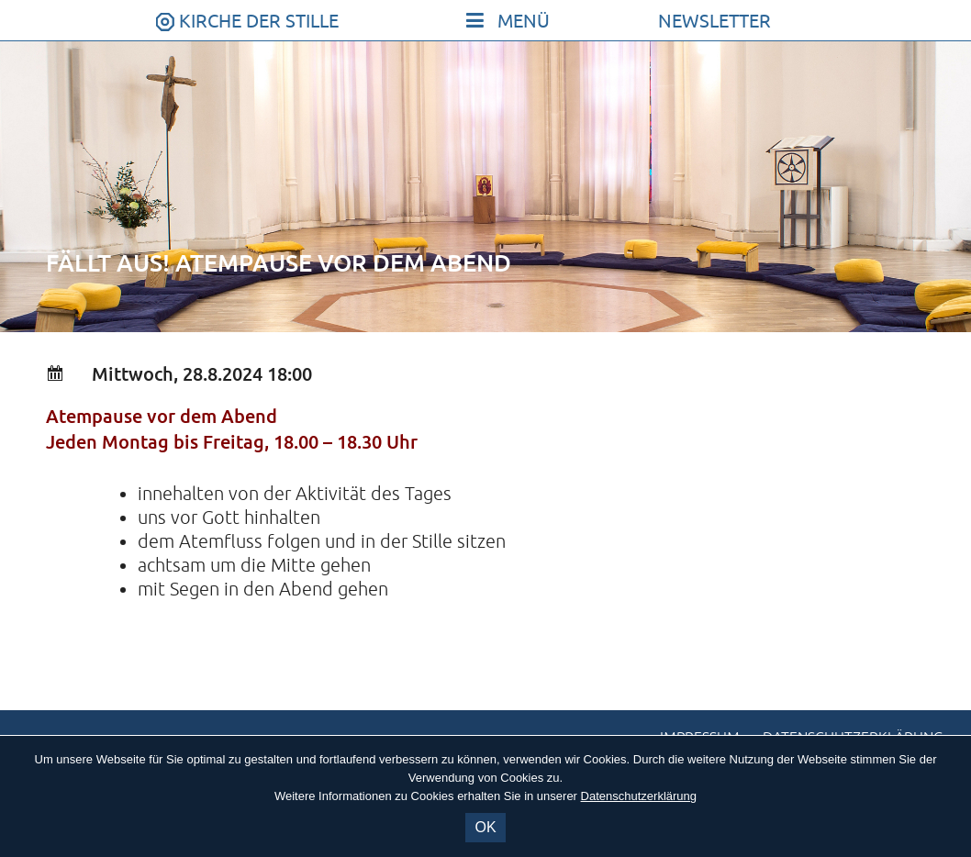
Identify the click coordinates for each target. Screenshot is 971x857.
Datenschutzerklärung (639, 796)
